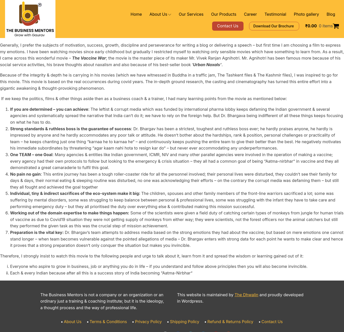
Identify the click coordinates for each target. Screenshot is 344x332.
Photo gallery (309, 14)
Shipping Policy (184, 296)
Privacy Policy (151, 296)
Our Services (205, 14)
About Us (178, 14)
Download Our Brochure (281, 26)
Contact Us (263, 296)
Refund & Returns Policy (225, 296)
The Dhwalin (237, 269)
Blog (331, 14)
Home (155, 14)
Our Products (234, 14)
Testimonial (280, 14)
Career (258, 14)
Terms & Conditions (114, 296)
